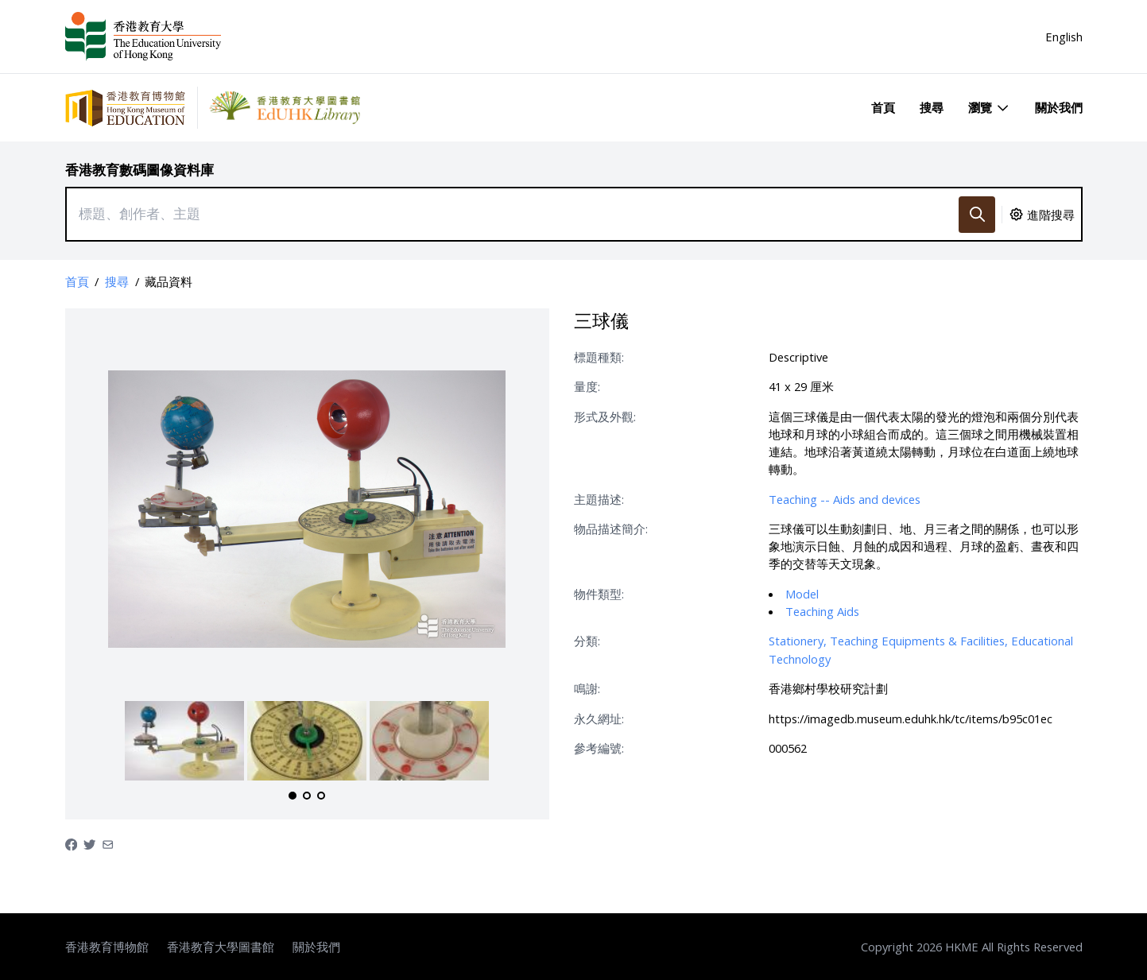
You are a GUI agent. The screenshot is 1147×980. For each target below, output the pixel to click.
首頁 (883, 107)
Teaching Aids (822, 611)
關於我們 (1059, 107)
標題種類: (599, 357)
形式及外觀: (605, 416)
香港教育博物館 (107, 947)
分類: (587, 641)
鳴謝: (587, 688)
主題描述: (599, 499)
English (1064, 37)
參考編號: (599, 748)
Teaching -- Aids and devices (844, 499)
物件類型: (599, 594)
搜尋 (932, 107)
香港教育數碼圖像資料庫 (139, 170)
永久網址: (599, 718)
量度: (587, 386)
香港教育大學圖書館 (220, 947)
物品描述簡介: (611, 528)
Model (802, 594)
